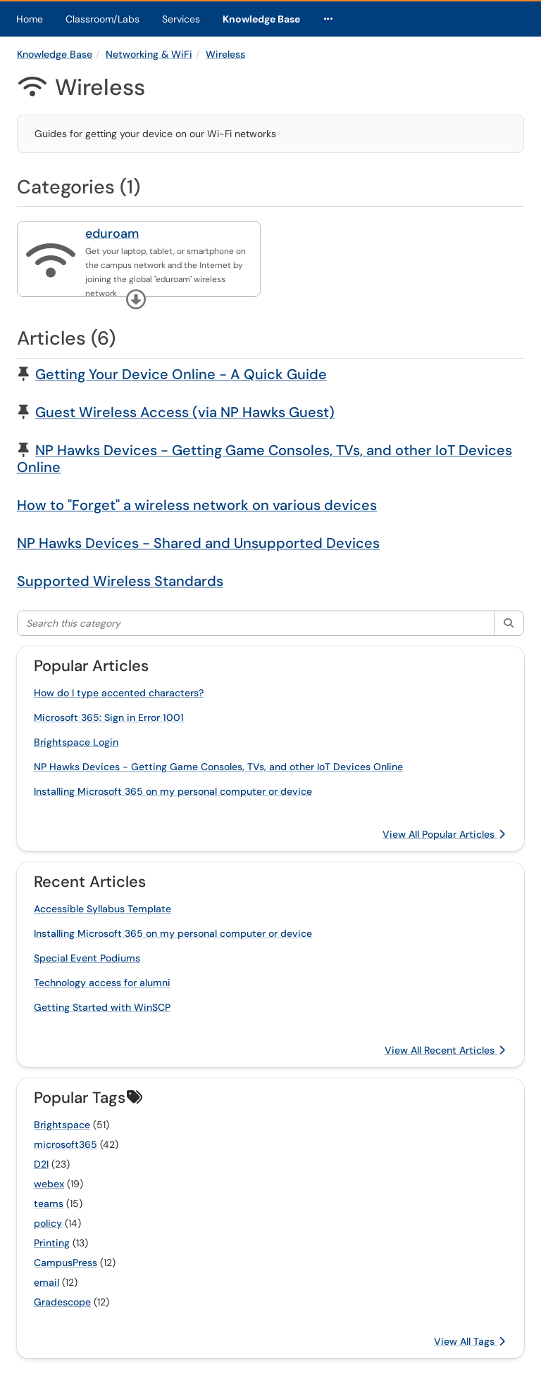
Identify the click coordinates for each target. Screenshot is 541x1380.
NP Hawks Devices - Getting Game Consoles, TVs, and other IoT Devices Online (264, 458)
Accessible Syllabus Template (102, 908)
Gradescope (62, 1302)
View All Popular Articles (444, 834)
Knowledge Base (261, 19)
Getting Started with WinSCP (102, 1007)
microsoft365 (65, 1144)
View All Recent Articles (445, 1050)
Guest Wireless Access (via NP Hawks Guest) (185, 412)
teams (48, 1203)
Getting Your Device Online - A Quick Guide (181, 374)
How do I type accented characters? (119, 692)
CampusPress (65, 1262)
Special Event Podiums (87, 958)
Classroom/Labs (102, 19)
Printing (52, 1243)
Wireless (225, 54)
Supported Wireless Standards (120, 581)
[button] (136, 299)
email (46, 1282)
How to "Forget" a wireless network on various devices (197, 505)
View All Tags (469, 1341)
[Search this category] (256, 623)
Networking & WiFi (149, 54)
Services (181, 19)
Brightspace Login (76, 742)
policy (48, 1223)
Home (29, 19)
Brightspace (62, 1124)
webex (49, 1183)
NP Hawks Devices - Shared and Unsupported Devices (198, 543)
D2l (41, 1164)
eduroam (112, 233)
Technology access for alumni (102, 982)
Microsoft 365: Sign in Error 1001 (109, 717)
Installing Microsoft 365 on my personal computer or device (173, 791)
